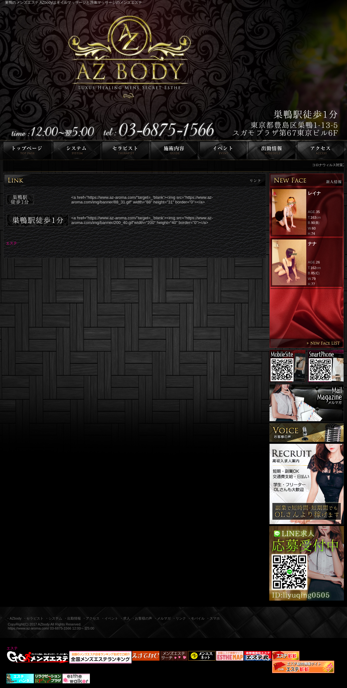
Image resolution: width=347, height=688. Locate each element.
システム (76, 150)
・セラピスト (33, 618)
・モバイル (196, 618)
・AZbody (13, 618)
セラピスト (125, 150)
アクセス (321, 150)
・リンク (179, 618)
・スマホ (213, 618)
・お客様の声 (142, 618)
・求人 (125, 618)
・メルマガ (162, 618)
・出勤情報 (72, 618)
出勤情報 (272, 150)
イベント (223, 150)
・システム (53, 618)
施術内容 (174, 150)
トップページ (26, 150)
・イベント (109, 618)
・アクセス (90, 618)
